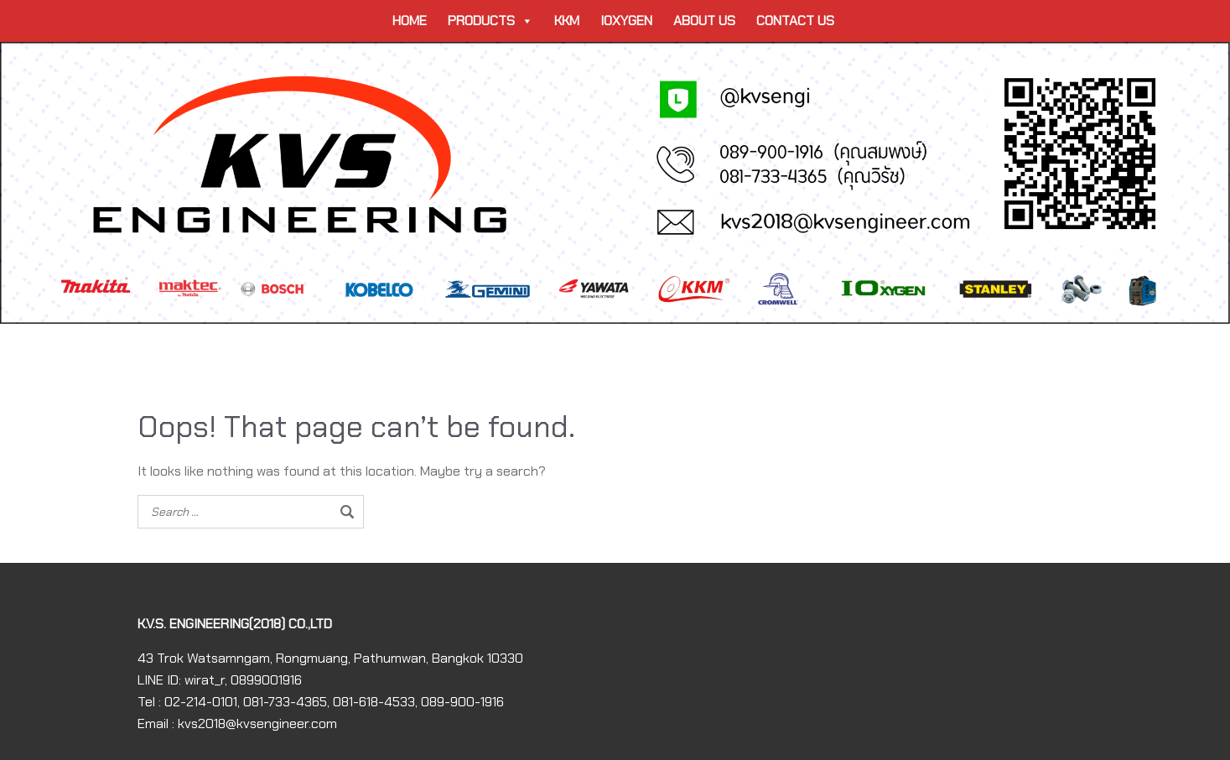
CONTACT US (795, 20)
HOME (409, 20)
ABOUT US (704, 20)
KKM (566, 20)
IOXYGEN (626, 20)
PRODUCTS (490, 21)
